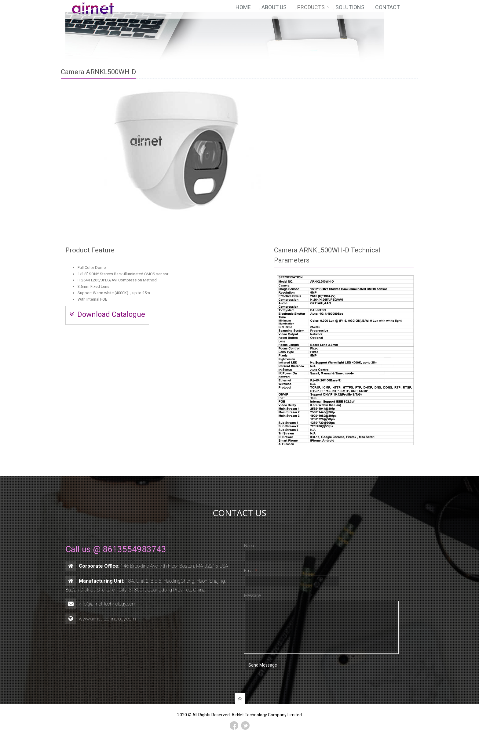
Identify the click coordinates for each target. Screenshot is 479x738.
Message (252, 595)
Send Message (262, 665)
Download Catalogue (107, 314)
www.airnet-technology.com (107, 619)
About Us (274, 10)
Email (250, 570)
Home (243, 10)
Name (249, 545)
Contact (387, 10)
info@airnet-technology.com (108, 604)
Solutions (349, 10)
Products (311, 10)
